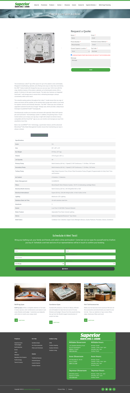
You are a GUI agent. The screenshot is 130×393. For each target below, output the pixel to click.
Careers (70, 389)
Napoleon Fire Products (20, 357)
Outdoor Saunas (36, 365)
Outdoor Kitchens (53, 348)
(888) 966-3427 (73, 351)
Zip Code (94, 48)
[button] (17, 48)
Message (73, 58)
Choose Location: (70, 254)
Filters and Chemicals (37, 348)
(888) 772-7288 (73, 363)
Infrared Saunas (36, 360)
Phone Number (75, 42)
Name (73, 35)
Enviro (16, 349)
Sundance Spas (36, 342)
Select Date (17, 261)
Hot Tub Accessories (37, 345)
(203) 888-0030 (73, 377)
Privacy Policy (61, 389)
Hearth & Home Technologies (18, 343)
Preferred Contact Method (98, 41)
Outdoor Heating (53, 345)
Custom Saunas (36, 363)
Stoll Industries (18, 347)
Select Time (68, 261)
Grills (50, 342)
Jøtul (15, 352)
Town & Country (18, 362)
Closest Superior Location (78, 48)
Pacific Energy (18, 359)
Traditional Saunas (36, 358)
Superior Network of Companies (32, 389)
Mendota (16, 354)
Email (93, 35)
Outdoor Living (53, 350)
